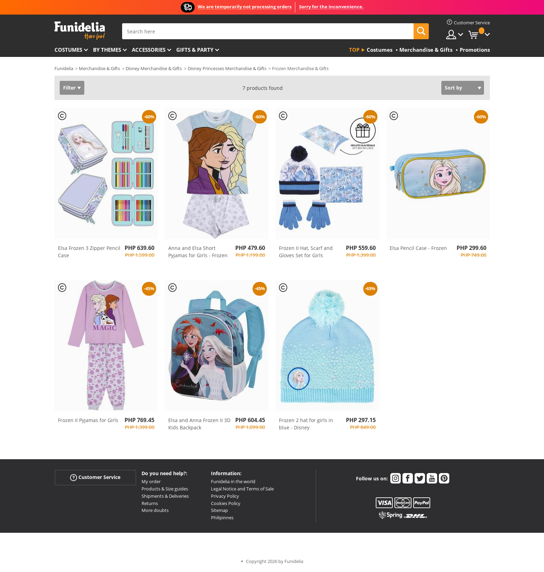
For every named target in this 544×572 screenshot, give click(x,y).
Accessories (148, 49)
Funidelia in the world (233, 481)
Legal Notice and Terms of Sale (242, 489)
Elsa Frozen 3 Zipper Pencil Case (89, 252)
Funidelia (63, 68)
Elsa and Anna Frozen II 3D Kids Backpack (199, 424)
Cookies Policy (225, 503)
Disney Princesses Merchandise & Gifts (227, 68)
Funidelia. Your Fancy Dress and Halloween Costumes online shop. (79, 31)
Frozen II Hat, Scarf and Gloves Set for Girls (306, 252)
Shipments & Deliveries (165, 496)
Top (354, 49)
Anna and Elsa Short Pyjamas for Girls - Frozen (198, 252)
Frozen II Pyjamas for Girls (88, 420)
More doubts (155, 510)
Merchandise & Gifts (99, 68)
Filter (69, 87)
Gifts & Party (194, 49)
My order (151, 481)
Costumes (68, 49)
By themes (107, 49)
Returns (150, 503)
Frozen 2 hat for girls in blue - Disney (306, 424)
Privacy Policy (225, 496)
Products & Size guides (165, 489)
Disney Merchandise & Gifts (154, 68)
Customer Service (95, 477)
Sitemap (219, 510)
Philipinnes (222, 517)
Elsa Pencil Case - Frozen (418, 248)
